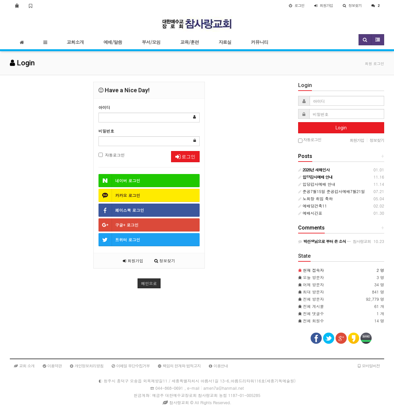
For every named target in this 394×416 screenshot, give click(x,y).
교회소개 (75, 42)
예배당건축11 (312, 205)
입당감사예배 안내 (317, 184)
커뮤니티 (259, 42)
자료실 (225, 42)
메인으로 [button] (149, 283)
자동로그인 (111, 155)
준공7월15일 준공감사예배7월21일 (331, 191)
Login (341, 127)
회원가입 (133, 260)
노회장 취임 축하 (315, 198)
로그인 (185, 156)
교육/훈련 (189, 42)
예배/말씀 (112, 42)
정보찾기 (164, 260)
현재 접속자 (313, 270)
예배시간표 (310, 213)
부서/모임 (151, 42)
